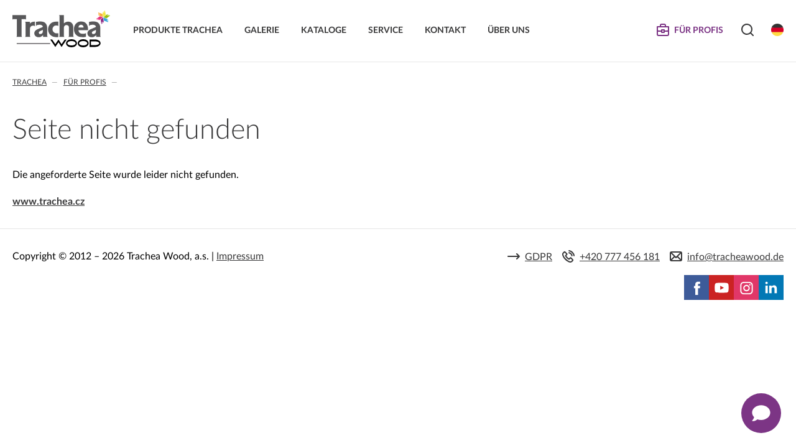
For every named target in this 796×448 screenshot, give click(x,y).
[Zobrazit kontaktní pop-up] (761, 413)
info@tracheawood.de (735, 257)
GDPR (538, 257)
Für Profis (84, 82)
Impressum (240, 256)
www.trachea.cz (48, 202)
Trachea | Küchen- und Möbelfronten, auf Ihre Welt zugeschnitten (61, 29)
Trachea (29, 82)
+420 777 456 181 (620, 257)
